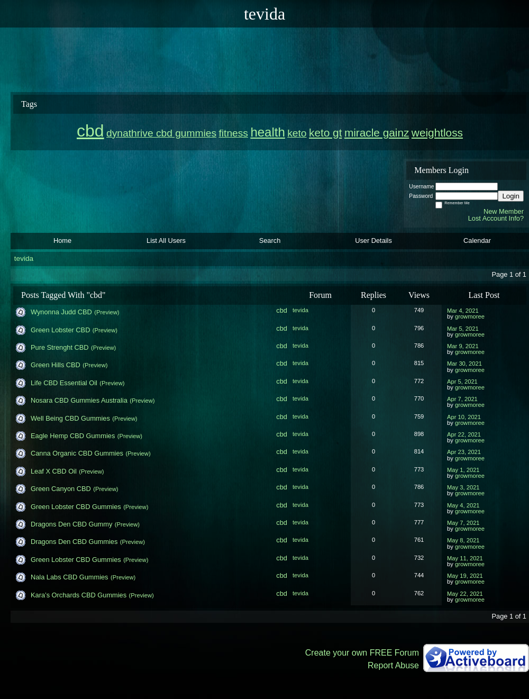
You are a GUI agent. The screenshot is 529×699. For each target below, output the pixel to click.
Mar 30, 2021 (464, 363)
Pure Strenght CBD (60, 347)
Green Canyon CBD (61, 489)
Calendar (477, 240)
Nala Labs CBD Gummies (69, 577)
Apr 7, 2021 (462, 399)
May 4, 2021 (463, 505)
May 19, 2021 (465, 576)
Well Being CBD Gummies (70, 418)
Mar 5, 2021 (463, 328)
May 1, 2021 (463, 470)
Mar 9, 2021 (463, 346)
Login (510, 196)
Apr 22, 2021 (464, 434)
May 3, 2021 (463, 487)
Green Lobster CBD (60, 330)
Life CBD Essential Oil (64, 383)
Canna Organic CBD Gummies (77, 453)
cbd (281, 310)
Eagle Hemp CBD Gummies (73, 436)
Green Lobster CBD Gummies (76, 507)
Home (62, 240)
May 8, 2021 (463, 540)
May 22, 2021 (465, 594)
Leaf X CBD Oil (54, 471)
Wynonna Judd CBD (61, 312)
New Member (504, 211)
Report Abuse (393, 665)
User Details (373, 240)
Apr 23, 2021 (464, 452)
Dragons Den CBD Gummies (74, 542)
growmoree (470, 316)
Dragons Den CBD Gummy (71, 524)
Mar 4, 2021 (463, 310)
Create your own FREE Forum (362, 652)
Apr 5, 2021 (462, 381)
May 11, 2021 (465, 558)
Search (270, 240)
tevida (23, 258)
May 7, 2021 (463, 523)
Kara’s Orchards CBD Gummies (78, 595)
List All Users (166, 240)
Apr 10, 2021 (464, 417)
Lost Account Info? (496, 218)
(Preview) (106, 312)
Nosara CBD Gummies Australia (79, 400)
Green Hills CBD (55, 365)
